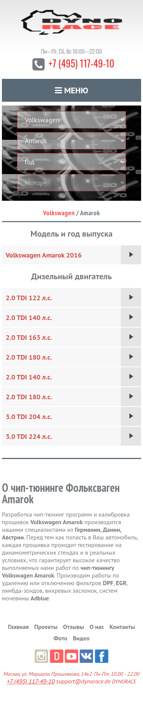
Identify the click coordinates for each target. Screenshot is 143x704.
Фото (60, 638)
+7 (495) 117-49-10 (81, 63)
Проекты (46, 626)
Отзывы (73, 626)
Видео (81, 638)
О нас (97, 626)
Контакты (122, 626)
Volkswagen (59, 212)
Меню (71, 90)
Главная (18, 626)
